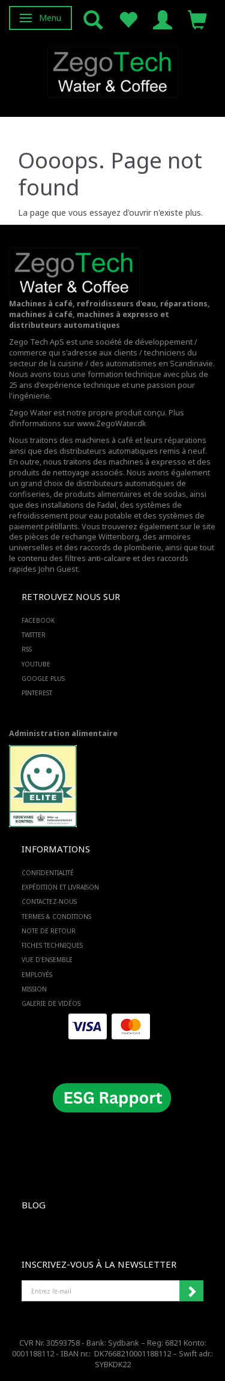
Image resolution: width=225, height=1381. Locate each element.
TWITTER (34, 635)
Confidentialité (48, 873)
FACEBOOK (38, 620)
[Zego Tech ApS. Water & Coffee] (112, 70)
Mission (34, 989)
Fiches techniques (52, 945)
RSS (27, 649)
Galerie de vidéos (51, 1003)
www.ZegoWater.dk (111, 423)
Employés (37, 974)
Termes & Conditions (56, 916)
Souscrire (191, 1291)
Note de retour (49, 931)
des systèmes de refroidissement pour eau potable (95, 510)
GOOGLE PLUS (43, 678)
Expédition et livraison (60, 887)
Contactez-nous (49, 901)
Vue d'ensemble (47, 959)
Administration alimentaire (63, 733)
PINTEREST (37, 693)
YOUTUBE (36, 664)
